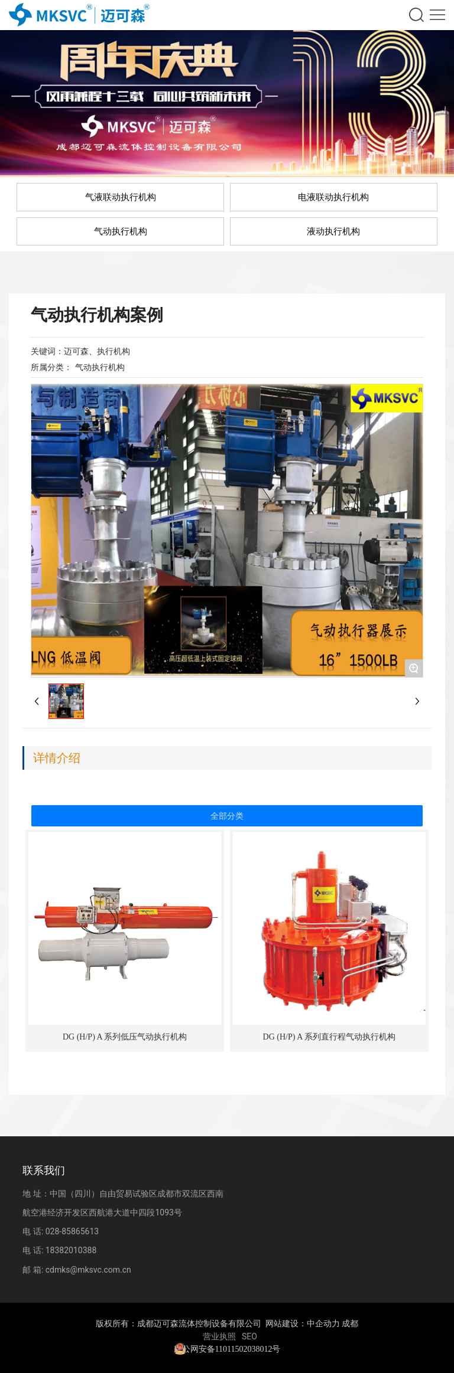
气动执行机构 (120, 231)
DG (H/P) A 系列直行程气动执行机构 (329, 1036)
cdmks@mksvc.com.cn (88, 1269)
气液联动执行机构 (120, 197)
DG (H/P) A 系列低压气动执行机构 (125, 1036)
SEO (249, 1336)
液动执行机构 (333, 231)
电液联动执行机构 (333, 197)
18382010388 (71, 1250)
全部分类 (227, 815)
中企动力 (323, 1323)
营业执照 (219, 1336)
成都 (350, 1323)
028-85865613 (72, 1231)
